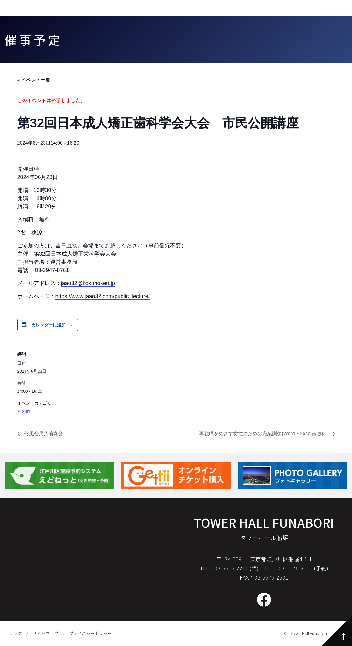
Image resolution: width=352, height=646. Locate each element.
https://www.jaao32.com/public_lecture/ (102, 296)
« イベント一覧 (33, 79)
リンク (15, 633)
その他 (23, 411)
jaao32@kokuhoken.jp (88, 283)
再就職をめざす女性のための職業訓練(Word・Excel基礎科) (264, 433)
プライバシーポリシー (90, 633)
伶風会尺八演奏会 (43, 433)
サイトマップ (45, 633)
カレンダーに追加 (48, 324)
